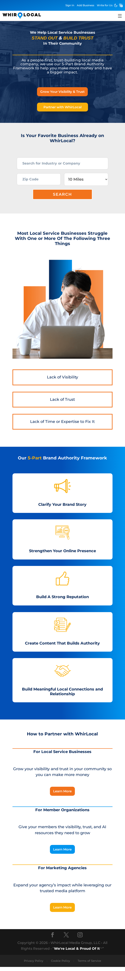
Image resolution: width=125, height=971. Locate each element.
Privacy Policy (33, 965)
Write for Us (105, 5)
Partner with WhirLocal (62, 107)
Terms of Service (89, 965)
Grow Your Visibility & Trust (62, 92)
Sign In (69, 5)
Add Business (85, 5)
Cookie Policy (60, 965)
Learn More (62, 795)
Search (62, 198)
